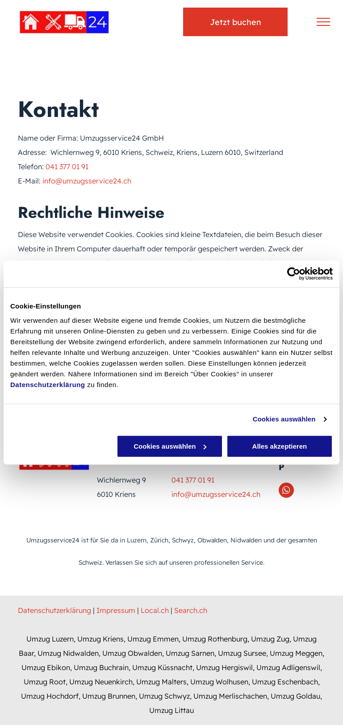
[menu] (323, 21)
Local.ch (155, 610)
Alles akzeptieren (279, 446)
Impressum (115, 610)
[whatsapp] (286, 491)
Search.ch (190, 610)
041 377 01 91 (67, 166)
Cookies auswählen (284, 419)
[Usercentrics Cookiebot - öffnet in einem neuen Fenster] (294, 273)
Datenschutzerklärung (47, 384)
